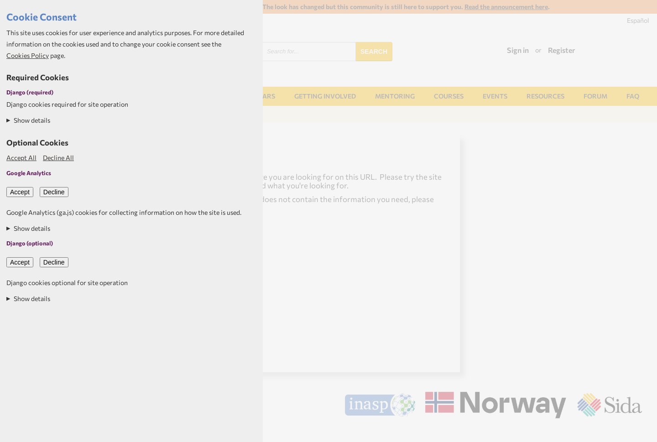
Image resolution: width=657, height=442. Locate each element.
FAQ (632, 96)
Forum (595, 96)
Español (638, 20)
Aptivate (634, 431)
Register (561, 50)
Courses (449, 96)
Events (495, 96)
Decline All (58, 157)
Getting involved (325, 96)
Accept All (21, 157)
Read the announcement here (506, 6)
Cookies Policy (27, 55)
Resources (545, 96)
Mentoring (395, 96)
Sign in (518, 50)
